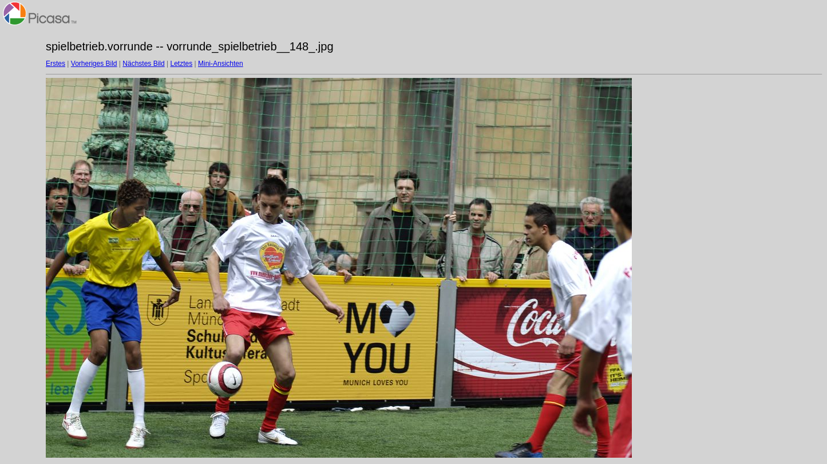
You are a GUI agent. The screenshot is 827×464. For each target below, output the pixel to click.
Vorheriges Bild (94, 64)
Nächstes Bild (143, 64)
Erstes (55, 64)
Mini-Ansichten (220, 64)
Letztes (182, 64)
